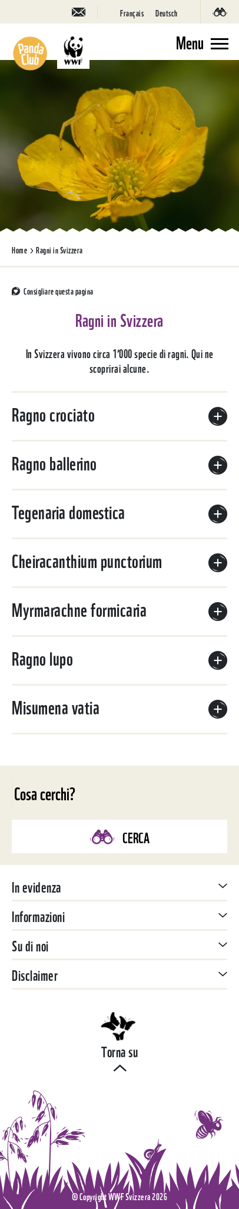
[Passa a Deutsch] (167, 12)
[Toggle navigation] (202, 42)
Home (19, 249)
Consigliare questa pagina (59, 290)
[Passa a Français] (132, 12)
